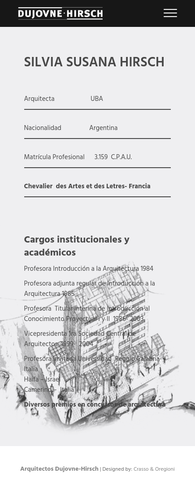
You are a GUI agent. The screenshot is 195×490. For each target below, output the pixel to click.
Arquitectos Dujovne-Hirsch (59, 469)
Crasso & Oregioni (154, 469)
